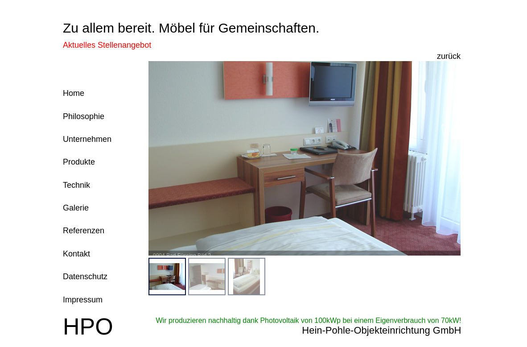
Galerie (76, 207)
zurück (449, 56)
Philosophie (83, 116)
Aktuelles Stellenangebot (107, 45)
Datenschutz (85, 276)
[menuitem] (167, 276)
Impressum (83, 299)
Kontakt (76, 253)
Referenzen (83, 230)
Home (73, 93)
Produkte (79, 161)
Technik (76, 185)
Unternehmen (87, 139)
